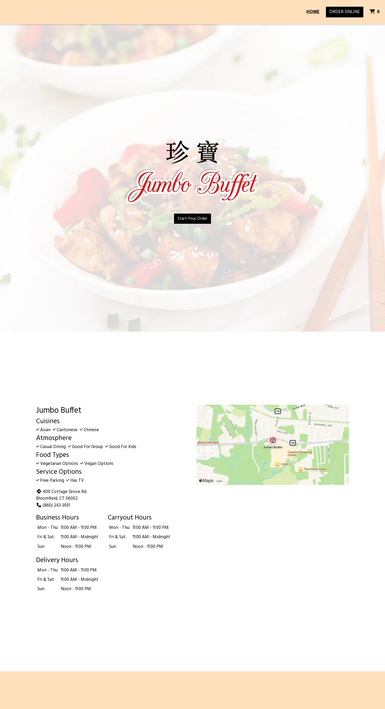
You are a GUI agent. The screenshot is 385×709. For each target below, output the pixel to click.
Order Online (344, 12)
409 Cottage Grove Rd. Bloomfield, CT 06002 (61, 495)
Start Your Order (192, 218)
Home (312, 12)
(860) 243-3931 (53, 505)
